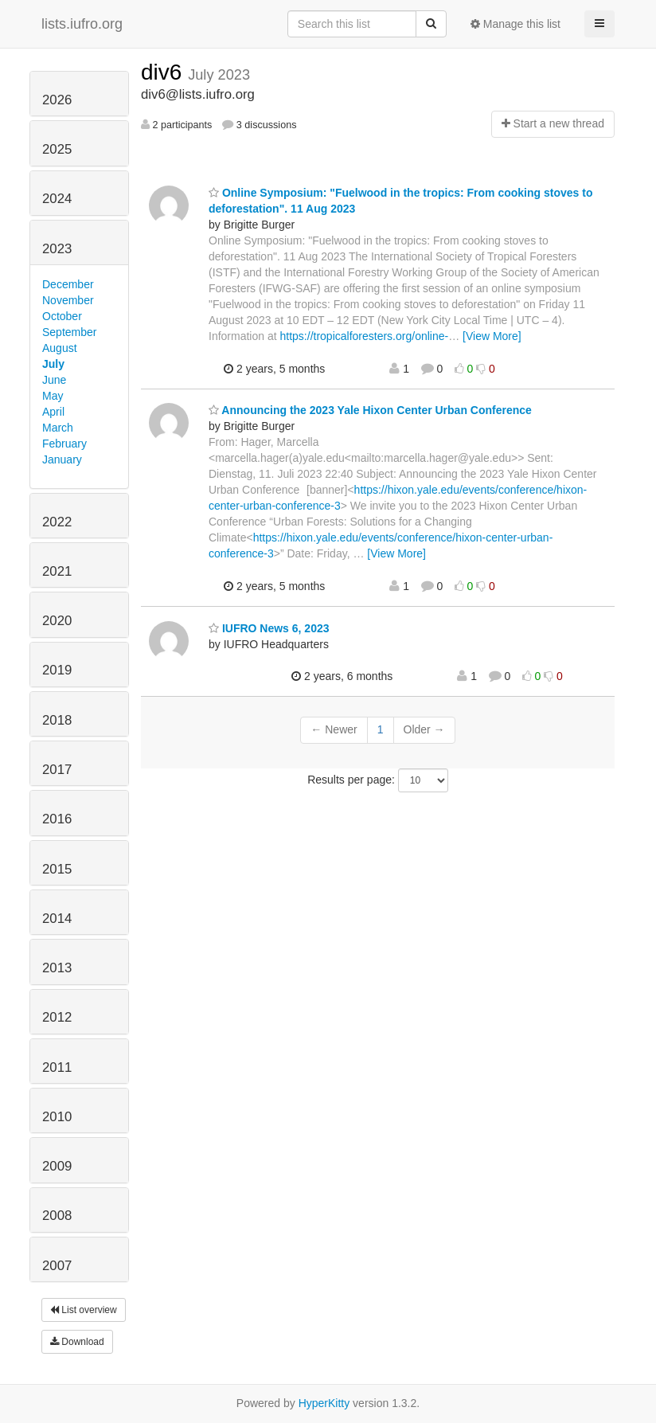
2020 (57, 620)
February (64, 443)
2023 (57, 248)
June (54, 379)
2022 (57, 522)
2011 (57, 1067)
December (68, 284)
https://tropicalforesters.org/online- (364, 336)
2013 (57, 967)
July (53, 364)
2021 (57, 571)
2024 (57, 198)
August (59, 348)
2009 (57, 1166)
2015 (57, 869)
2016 (57, 819)
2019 (57, 670)
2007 (57, 1265)
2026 (57, 100)
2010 (57, 1116)
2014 (57, 918)
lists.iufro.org (82, 24)
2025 (57, 149)
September (69, 332)
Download (77, 1341)
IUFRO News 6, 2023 (269, 628)
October (62, 316)
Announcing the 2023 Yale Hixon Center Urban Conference (370, 410)
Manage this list (515, 24)
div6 (164, 72)
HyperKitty (324, 1403)
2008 (57, 1215)
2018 (57, 720)
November (68, 300)
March (57, 427)
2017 (57, 769)
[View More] (492, 336)
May (52, 395)
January (62, 459)
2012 (57, 1017)
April (53, 411)
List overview (83, 1309)
